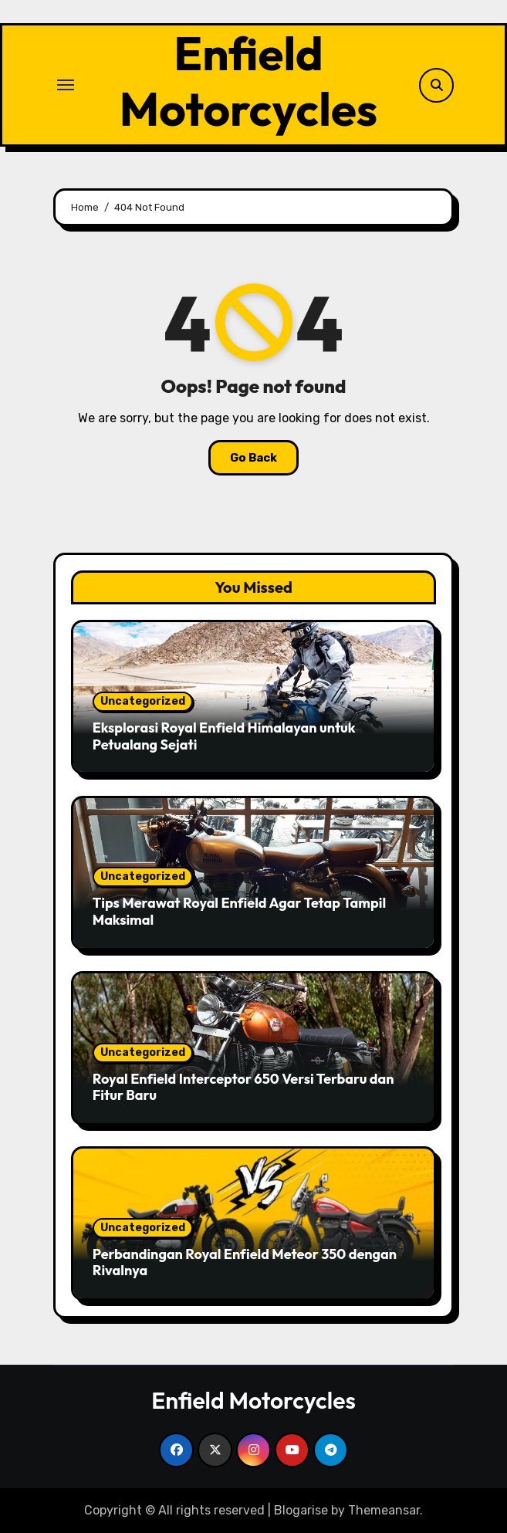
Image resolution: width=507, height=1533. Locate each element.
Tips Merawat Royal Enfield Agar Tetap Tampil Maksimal (239, 911)
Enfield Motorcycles (249, 81)
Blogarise (301, 1510)
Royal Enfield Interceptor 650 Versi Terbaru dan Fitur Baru (243, 1087)
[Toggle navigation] (65, 85)
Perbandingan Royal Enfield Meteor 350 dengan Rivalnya (245, 1262)
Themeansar (384, 1510)
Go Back (253, 458)
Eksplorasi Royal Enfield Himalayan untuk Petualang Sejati (224, 736)
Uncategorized (142, 701)
